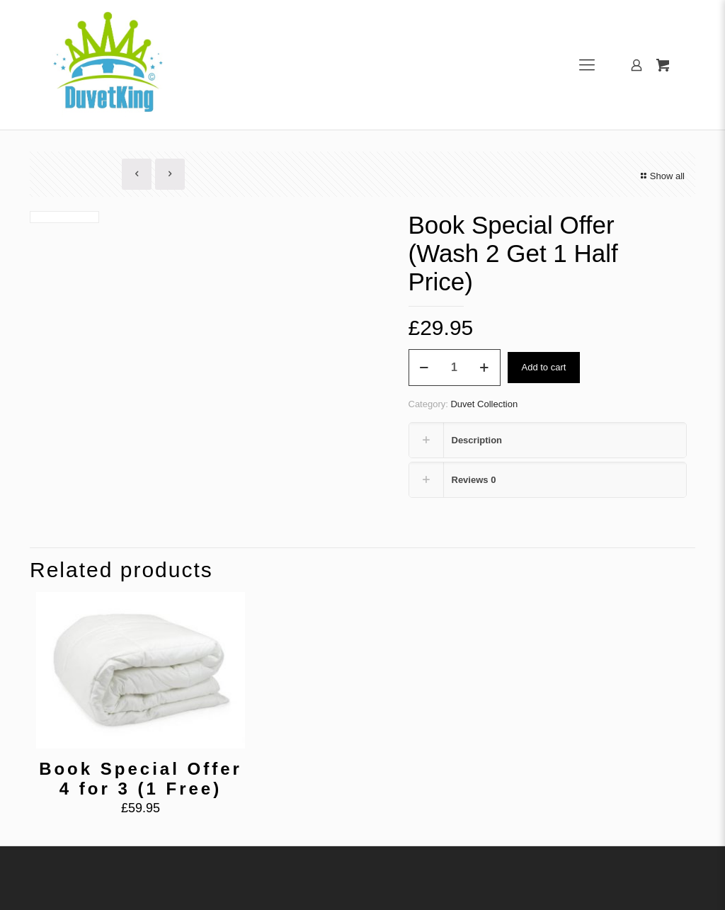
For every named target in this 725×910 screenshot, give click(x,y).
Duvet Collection (484, 404)
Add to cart (544, 367)
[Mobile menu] (587, 65)
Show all (661, 176)
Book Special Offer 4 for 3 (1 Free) (140, 778)
